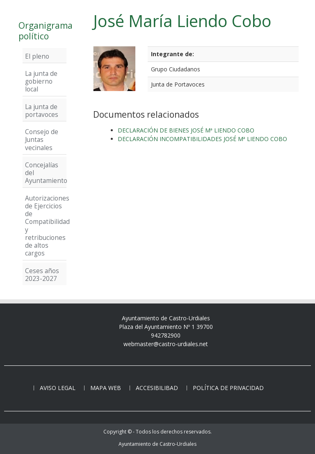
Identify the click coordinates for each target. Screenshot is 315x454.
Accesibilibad (157, 388)
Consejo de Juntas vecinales (41, 140)
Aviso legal (57, 388)
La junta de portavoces (41, 111)
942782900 (165, 335)
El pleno (37, 56)
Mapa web (105, 388)
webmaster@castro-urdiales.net (165, 344)
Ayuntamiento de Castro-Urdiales (157, 443)
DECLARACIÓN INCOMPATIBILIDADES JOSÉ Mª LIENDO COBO (202, 139)
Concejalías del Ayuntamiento (44, 173)
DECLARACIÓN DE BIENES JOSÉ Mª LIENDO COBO (186, 130)
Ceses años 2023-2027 (42, 275)
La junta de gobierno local (41, 81)
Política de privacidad (228, 388)
